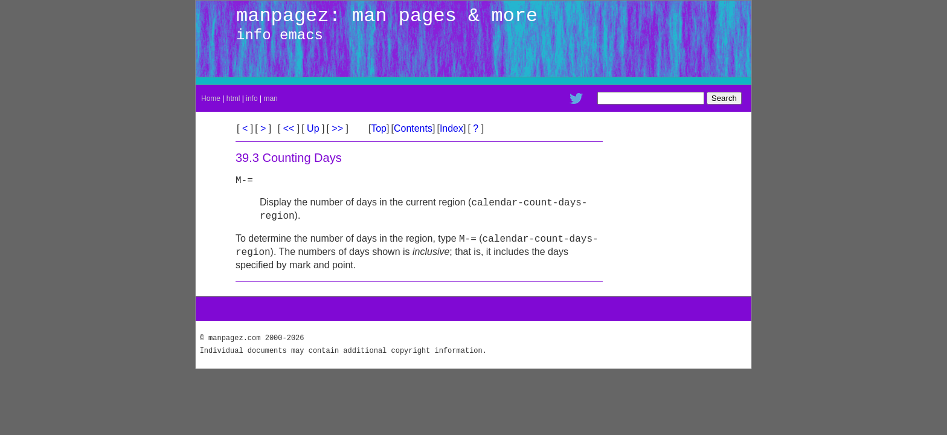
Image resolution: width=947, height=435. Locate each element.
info (251, 98)
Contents (413, 128)
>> (337, 128)
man (270, 98)
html (233, 98)
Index (451, 128)
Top (379, 128)
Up (313, 128)
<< (288, 128)
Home (210, 98)
